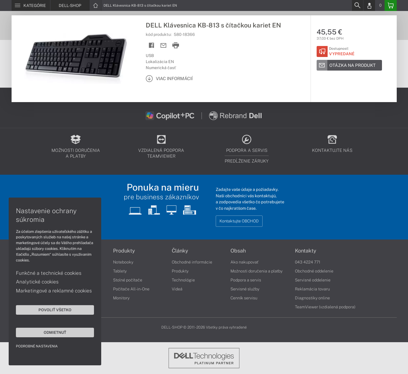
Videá (177, 289)
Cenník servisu (243, 298)
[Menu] (31, 5)
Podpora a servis (245, 280)
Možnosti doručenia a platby (256, 271)
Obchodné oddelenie (314, 271)
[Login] (369, 5)
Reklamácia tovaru (312, 289)
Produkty (124, 250)
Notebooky (123, 262)
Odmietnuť (55, 332)
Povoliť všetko (54, 309)
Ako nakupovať (244, 262)
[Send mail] (163, 45)
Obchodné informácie (192, 262)
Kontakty (305, 250)
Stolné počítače (127, 280)
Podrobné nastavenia (37, 346)
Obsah (238, 250)
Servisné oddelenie (313, 280)
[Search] (357, 5)
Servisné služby (244, 289)
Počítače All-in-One (131, 289)
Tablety (120, 271)
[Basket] (391, 5)
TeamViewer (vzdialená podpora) (325, 307)
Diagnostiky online (312, 298)
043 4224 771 (307, 262)
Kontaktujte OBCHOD (239, 221)
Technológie (183, 280)
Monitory (121, 298)
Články (180, 250)
